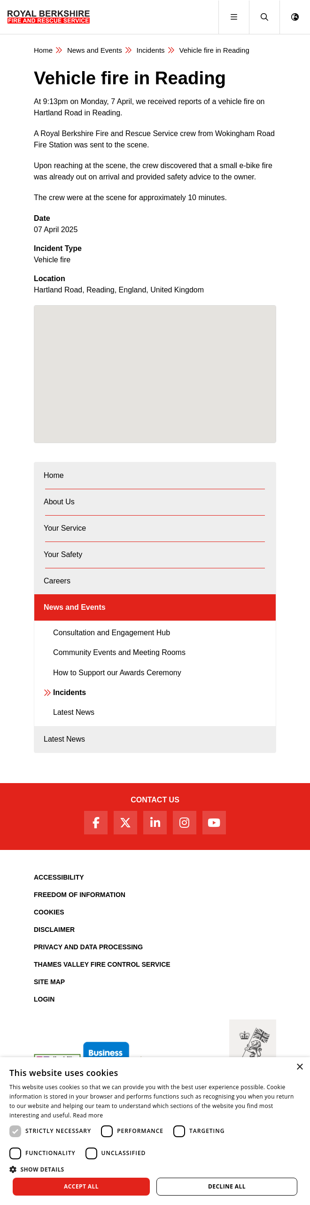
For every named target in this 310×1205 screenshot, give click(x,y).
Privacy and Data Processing (88, 947)
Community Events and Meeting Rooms (119, 652)
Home (43, 50)
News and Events (94, 50)
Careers (57, 581)
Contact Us (155, 800)
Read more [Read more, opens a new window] (88, 1115)
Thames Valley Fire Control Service (102, 964)
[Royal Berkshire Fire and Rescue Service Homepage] (49, 17)
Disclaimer (54, 929)
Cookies (49, 912)
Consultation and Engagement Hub (111, 633)
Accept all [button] (81, 1186)
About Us (59, 502)
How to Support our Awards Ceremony (117, 673)
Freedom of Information (79, 894)
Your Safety (63, 554)
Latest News (73, 712)
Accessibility (59, 877)
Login (44, 999)
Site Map (49, 982)
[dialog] (155, 1131)
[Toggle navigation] (233, 17)
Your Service (65, 528)
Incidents (151, 50)
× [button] (299, 1067)
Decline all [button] (227, 1186)
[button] (264, 17)
